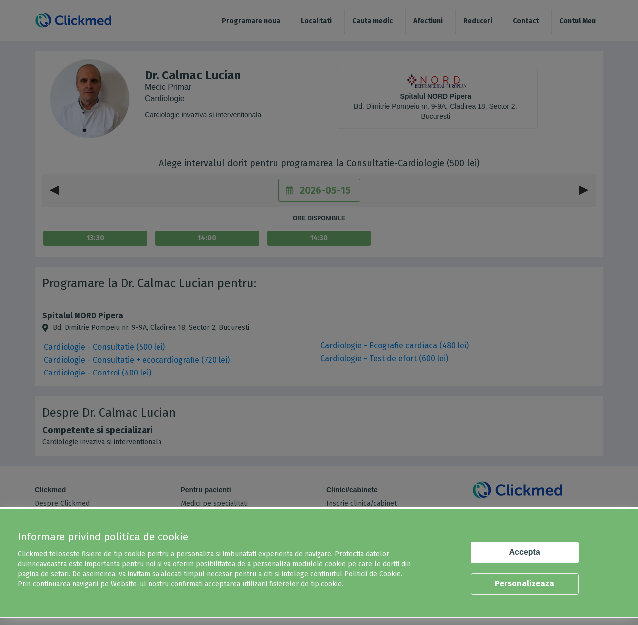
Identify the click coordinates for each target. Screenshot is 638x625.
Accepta (524, 552)
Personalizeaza (524, 583)
